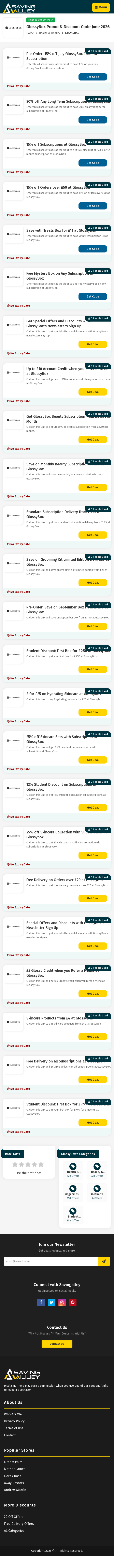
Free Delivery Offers (19, 1524)
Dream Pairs (13, 1462)
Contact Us (57, 1344)
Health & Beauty (49, 33)
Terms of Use (14, 1428)
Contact (10, 1435)
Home (30, 33)
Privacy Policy (14, 1421)
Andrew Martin (15, 1490)
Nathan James (14, 1469)
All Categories (14, 1531)
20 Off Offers (13, 1517)
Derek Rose (12, 1476)
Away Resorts (14, 1483)
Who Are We (13, 1414)
